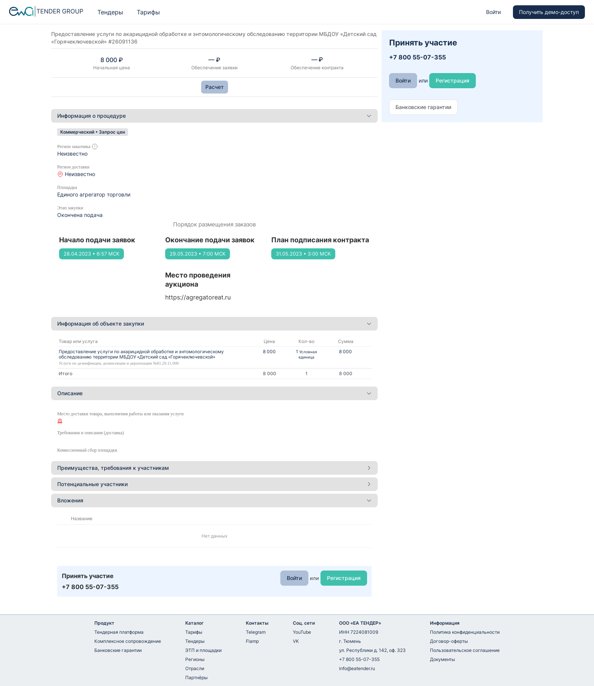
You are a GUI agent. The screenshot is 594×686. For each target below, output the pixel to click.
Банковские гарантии (118, 650)
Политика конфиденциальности (465, 632)
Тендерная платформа (119, 632)
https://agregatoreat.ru (198, 297)
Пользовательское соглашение (465, 650)
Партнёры (196, 677)
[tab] (214, 116)
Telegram (256, 632)
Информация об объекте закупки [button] (214, 323)
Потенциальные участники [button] (214, 484)
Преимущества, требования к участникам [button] (214, 468)
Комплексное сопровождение (127, 641)
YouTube (302, 632)
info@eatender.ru (357, 668)
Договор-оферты (449, 641)
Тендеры (110, 12)
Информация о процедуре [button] (214, 115)
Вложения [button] (214, 500)
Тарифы (148, 12)
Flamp (252, 641)
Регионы (195, 659)
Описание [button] (214, 393)
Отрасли (194, 668)
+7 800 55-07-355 (359, 659)
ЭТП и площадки (203, 650)
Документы (442, 659)
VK (296, 641)
